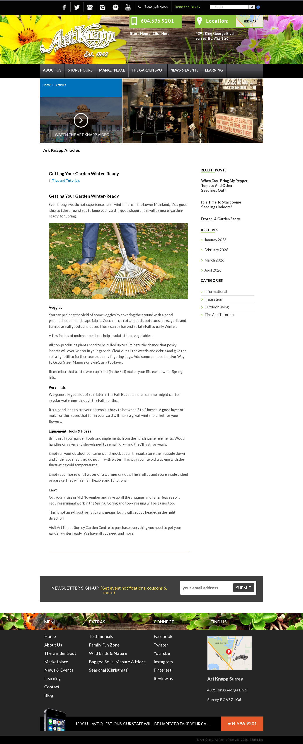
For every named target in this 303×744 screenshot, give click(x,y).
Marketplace (112, 70)
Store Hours (80, 70)
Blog (48, 695)
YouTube (162, 653)
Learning (214, 70)
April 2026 (212, 270)
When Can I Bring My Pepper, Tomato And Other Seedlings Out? (224, 186)
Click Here (161, 33)
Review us (163, 678)
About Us (52, 70)
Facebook (163, 636)
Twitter (161, 644)
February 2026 (216, 250)
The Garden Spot (147, 70)
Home (46, 85)
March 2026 (214, 260)
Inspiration (213, 299)
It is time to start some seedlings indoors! (221, 204)
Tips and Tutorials (66, 180)
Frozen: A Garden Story (220, 219)
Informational (215, 291)
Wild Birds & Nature (108, 653)
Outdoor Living (216, 307)
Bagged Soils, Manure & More (117, 661)
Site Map (257, 739)
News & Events (184, 70)
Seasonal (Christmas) (109, 669)
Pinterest (163, 669)
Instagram (163, 661)
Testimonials (101, 636)
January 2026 (215, 240)
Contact (52, 686)
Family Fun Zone (104, 644)
